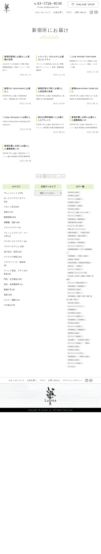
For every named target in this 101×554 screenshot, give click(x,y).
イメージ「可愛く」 (75, 438)
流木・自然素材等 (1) (13, 430)
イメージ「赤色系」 (75, 489)
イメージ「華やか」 (75, 415)
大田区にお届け (84, 485)
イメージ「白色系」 (75, 509)
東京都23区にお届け (75, 368)
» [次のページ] (63, 322)
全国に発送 (85, 378)
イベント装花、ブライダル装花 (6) (15, 418)
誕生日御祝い (73, 378)
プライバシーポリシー (72, 526)
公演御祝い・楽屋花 (75, 351)
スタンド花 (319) (11, 352)
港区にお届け (84, 502)
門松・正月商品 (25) (13, 425)
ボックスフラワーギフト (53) (15, 345)
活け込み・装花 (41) (13, 397)
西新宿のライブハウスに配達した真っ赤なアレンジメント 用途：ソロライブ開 (84, 99)
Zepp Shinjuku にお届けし (17, 222)
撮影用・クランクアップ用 (77, 418)
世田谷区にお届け (75, 435)
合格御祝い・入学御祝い (77, 465)
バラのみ (72, 512)
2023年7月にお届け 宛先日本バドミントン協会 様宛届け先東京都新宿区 (84, 232)
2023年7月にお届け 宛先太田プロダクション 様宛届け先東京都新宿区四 (50, 232)
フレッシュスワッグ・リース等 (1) (15, 380)
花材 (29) (8, 440)
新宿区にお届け (74, 479)
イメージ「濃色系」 (75, 482)
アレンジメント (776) (13, 339)
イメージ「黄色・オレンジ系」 (79, 358)
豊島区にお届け (74, 505)
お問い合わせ (80, 12)
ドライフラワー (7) (12, 373)
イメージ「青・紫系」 (76, 371)
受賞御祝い (72, 502)
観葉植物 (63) (10, 363)
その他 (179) (9, 451)
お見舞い (72, 485)
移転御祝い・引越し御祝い (77, 381)
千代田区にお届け (75, 458)
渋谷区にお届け (74, 338)
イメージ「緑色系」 (75, 345)
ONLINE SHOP (83, 4)
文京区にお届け (74, 355)
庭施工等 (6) (9, 435)
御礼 (87, 489)
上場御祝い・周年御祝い (77, 388)
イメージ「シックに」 (76, 452)
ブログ (69, 12)
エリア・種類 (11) (12, 446)
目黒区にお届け (74, 492)
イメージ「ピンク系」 (76, 499)
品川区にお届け (74, 448)
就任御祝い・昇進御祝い (77, 432)
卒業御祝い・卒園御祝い (77, 475)
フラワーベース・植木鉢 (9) (15, 409)
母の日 (71, 412)
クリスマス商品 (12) (13, 402)
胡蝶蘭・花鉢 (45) (12, 368)
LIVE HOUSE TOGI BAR (83, 91)
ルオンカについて (43, 12)
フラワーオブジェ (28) (14, 392)
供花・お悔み (83, 401)
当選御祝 (72, 401)
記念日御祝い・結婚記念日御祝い (80, 408)
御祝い (80, 412)
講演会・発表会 (74, 405)
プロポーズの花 (74, 385)
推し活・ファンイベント (77, 375)
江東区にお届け (74, 495)
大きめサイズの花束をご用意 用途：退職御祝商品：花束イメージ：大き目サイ (15, 102)
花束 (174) (8, 358)
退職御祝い (72, 455)
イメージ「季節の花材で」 (77, 428)
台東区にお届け (74, 348)
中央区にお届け (74, 468)
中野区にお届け (74, 341)
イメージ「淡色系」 (75, 472)
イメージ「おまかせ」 (76, 391)
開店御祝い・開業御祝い (77, 365)
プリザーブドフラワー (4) (15, 387)
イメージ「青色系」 (75, 361)
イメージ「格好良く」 (76, 462)
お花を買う (58, 12)
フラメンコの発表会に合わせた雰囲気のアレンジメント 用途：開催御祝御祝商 (50, 102)
